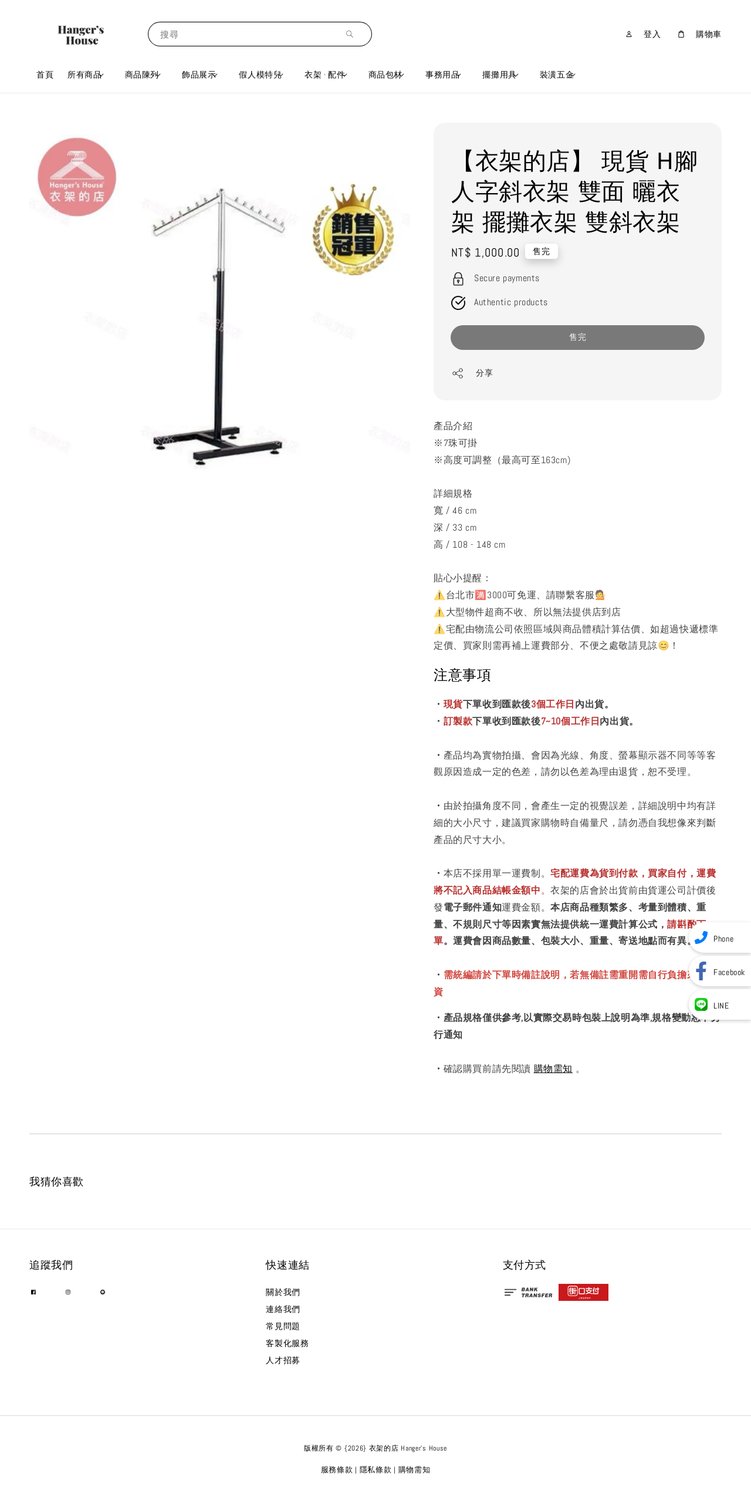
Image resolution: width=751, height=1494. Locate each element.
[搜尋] (352, 33)
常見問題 (283, 1326)
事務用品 (442, 74)
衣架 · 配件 (325, 74)
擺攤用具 (499, 74)
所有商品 (84, 74)
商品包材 (385, 74)
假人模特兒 (260, 74)
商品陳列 (142, 74)
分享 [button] (472, 373)
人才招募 (283, 1360)
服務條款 (337, 1470)
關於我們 (283, 1292)
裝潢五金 (557, 74)
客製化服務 (287, 1343)
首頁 (44, 74)
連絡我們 (283, 1309)
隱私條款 (376, 1470)
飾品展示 (199, 74)
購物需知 (553, 1069)
